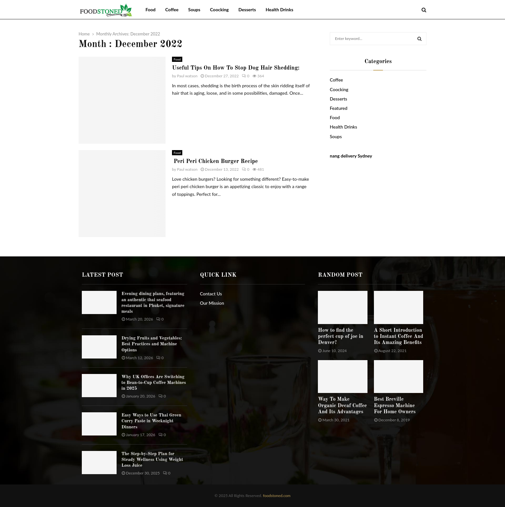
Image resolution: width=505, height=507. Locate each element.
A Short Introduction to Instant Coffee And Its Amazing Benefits (398, 336)
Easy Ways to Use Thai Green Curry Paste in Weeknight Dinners (151, 421)
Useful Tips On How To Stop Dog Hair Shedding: (236, 68)
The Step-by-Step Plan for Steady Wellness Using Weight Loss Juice (152, 460)
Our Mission (212, 303)
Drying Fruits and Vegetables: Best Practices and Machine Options (151, 344)
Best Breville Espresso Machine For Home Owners (395, 405)
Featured (339, 108)
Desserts (247, 9)
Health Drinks (279, 9)
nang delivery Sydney (351, 155)
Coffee (171, 9)
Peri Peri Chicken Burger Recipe (215, 161)
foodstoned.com (276, 495)
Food (151, 9)
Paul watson (187, 75)
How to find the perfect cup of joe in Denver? (340, 336)
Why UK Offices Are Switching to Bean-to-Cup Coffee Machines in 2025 (153, 383)
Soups (194, 9)
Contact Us (211, 293)
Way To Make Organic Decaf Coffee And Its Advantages (342, 405)
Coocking (219, 9)
